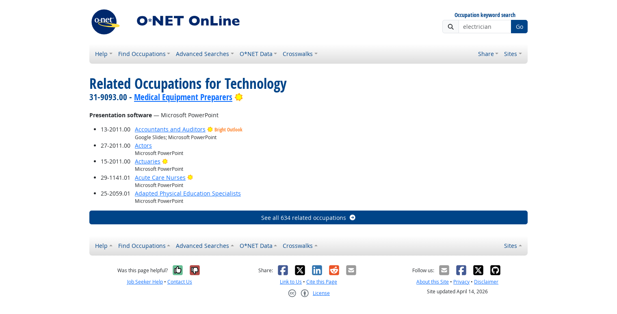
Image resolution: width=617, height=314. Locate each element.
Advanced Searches (202, 54)
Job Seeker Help (145, 281)
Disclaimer (486, 281)
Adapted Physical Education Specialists (188, 193)
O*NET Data (256, 54)
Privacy (461, 281)
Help (101, 54)
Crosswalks (298, 54)
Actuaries (147, 161)
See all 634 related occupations (308, 218)
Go (519, 26)
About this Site (432, 281)
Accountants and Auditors (170, 129)
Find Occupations (142, 54)
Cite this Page (321, 281)
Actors (143, 145)
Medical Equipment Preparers (183, 97)
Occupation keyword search (485, 15)
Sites (510, 54)
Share (486, 54)
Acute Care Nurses (160, 177)
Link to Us (291, 281)
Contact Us (179, 281)
